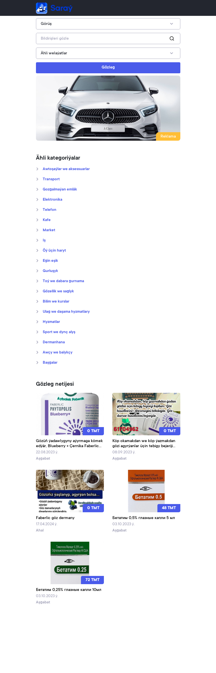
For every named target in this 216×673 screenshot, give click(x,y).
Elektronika (52, 200)
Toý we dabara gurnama (63, 281)
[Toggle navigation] (172, 8)
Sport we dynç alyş (59, 332)
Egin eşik (50, 261)
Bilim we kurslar (56, 301)
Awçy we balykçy (57, 352)
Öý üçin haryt (54, 250)
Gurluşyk (50, 271)
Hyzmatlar (51, 322)
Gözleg (108, 67)
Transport (51, 179)
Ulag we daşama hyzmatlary (66, 312)
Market (49, 230)
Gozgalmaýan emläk (60, 189)
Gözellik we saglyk (58, 291)
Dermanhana (54, 342)
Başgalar (50, 363)
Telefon (49, 210)
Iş (44, 240)
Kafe (47, 220)
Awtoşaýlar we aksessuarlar (66, 169)
